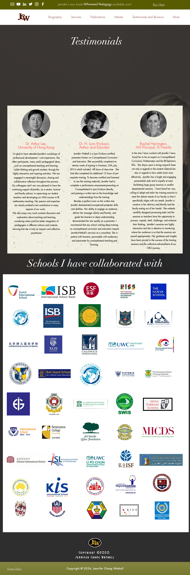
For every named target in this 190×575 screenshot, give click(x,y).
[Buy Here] (158, 4)
